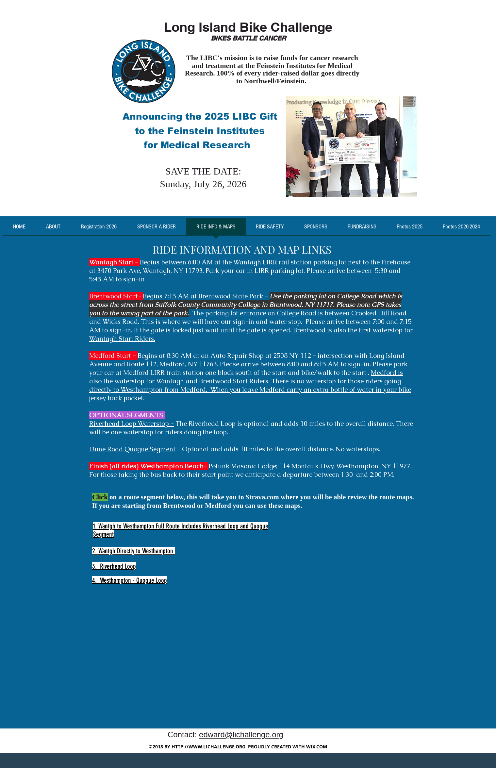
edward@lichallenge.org (241, 734)
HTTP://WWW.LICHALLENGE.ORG (208, 746)
